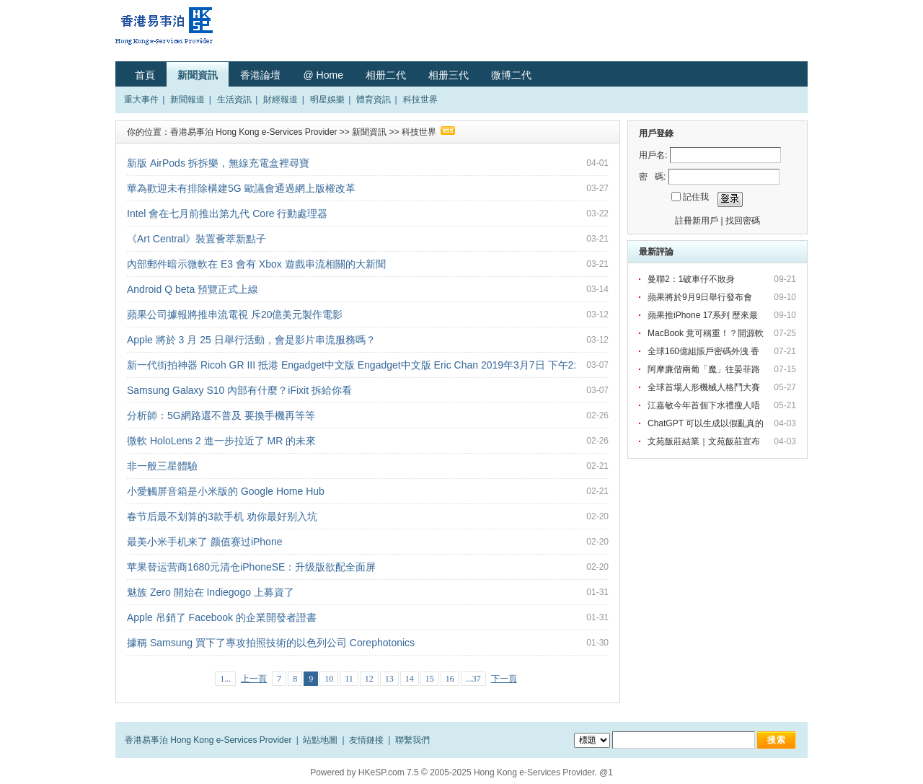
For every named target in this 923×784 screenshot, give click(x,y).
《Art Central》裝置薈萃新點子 (196, 239)
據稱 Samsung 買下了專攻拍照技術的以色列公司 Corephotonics (271, 642)
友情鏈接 (366, 740)
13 (389, 679)
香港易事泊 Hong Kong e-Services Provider (253, 132)
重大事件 (141, 99)
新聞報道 (187, 99)
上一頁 (254, 679)
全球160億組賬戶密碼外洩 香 (705, 351)
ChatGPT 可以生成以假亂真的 (707, 423)
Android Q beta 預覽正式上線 (192, 289)
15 (429, 679)
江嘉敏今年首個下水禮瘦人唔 (705, 405)
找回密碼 (742, 221)
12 (369, 679)
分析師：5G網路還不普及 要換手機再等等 (221, 415)
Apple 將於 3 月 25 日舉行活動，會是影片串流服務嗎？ (251, 339)
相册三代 (448, 75)
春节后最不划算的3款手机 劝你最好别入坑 (222, 516)
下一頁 (504, 679)
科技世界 (420, 99)
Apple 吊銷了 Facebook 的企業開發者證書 (222, 617)
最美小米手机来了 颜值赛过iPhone (204, 541)
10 (328, 679)
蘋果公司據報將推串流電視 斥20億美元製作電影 (235, 314)
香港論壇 (260, 75)
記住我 (696, 197)
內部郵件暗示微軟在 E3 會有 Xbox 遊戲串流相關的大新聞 (256, 264)
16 (450, 679)
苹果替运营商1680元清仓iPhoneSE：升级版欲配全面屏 (251, 567)
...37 (473, 679)
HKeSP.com (381, 772)
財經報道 (280, 99)
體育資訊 (373, 99)
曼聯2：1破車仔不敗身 (693, 279)
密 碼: (652, 177)
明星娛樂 (327, 99)
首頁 (145, 75)
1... (225, 679)
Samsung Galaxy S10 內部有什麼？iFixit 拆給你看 (239, 390)
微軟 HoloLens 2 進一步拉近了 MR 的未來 (221, 440)
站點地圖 (320, 740)
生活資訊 (234, 99)
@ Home (323, 75)
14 (409, 679)
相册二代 (386, 75)
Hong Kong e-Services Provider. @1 (543, 772)
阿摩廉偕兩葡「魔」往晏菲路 (705, 369)
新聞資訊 (197, 75)
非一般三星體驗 (162, 466)
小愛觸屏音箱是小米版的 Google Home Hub (225, 491)
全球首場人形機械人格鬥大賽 (705, 387)
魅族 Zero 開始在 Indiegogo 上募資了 (210, 592)
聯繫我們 (412, 740)
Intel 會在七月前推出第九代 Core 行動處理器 (227, 213)
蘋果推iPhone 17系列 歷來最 (704, 315)
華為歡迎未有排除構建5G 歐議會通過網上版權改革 (241, 188)
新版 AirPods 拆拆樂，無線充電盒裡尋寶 (218, 163)
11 (349, 679)
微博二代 (511, 75)
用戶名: (653, 155)
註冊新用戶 (696, 221)
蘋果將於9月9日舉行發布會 (702, 297)
